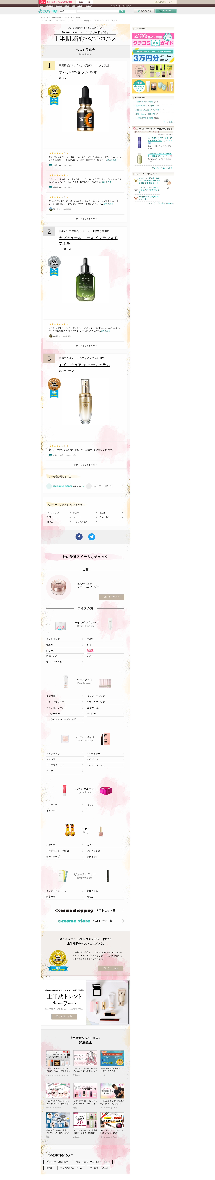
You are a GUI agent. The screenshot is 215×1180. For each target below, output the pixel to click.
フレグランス (93, 851)
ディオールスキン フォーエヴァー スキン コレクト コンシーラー (149, 180)
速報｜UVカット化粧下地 (145, 114)
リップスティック (55, 765)
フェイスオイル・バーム (71, 1168)
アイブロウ (92, 759)
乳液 (49, 517)
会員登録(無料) (160, 2)
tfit (140, 197)
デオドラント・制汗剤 (57, 851)
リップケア (51, 805)
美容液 (90, 650)
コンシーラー (53, 713)
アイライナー (93, 753)
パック (90, 805)
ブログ (67, 6)
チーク (49, 771)
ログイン (171, 2)
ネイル (90, 845)
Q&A (73, 6)
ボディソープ (53, 856)
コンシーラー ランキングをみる (160, 203)
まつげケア (51, 811)
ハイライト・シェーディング (61, 719)
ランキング (49, 6)
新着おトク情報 (84, 2)
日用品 (90, 896)
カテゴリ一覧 (115, 6)
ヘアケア (50, 845)
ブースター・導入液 (99, 1168)
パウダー (91, 713)
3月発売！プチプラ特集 (144, 118)
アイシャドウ (53, 753)
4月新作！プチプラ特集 (144, 102)
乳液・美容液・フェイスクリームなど (93, 1162)
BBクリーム (93, 708)
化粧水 (102, 513)
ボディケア (92, 856)
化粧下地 (50, 696)
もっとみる (168, 122)
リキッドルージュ (96, 765)
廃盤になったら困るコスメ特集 (147, 110)
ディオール (143, 178)
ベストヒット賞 (85, 911)
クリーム (77, 517)
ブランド (59, 6)
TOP (41, 6)
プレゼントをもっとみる (162, 168)
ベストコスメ (126, 6)
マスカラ (50, 759)
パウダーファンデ (96, 696)
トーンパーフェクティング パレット (149, 189)
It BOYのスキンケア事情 (145, 106)
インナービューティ (56, 891)
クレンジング (53, 513)
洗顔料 (76, 513)
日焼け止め (104, 517)
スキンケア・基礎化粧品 (57, 1162)
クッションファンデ (56, 708)
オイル (50, 522)
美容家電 (50, 896)
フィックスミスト (81, 522)
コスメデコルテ (145, 188)
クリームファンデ (96, 702)
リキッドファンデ (55, 702)
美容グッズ (92, 891)
